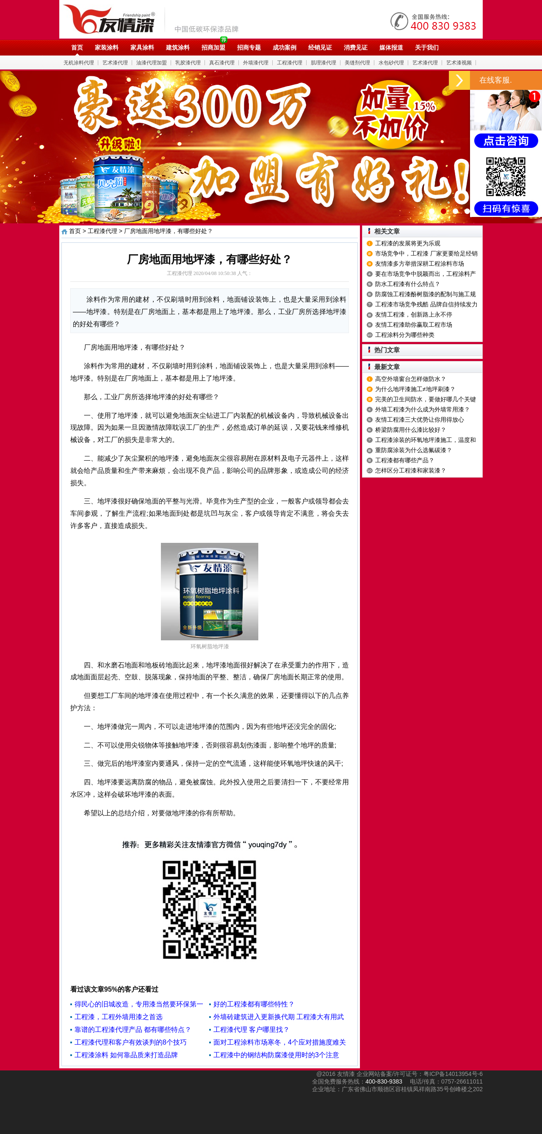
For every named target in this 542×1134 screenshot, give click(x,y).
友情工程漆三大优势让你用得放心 (419, 419)
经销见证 (320, 47)
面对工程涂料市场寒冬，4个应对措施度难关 (279, 1042)
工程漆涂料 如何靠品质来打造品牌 (126, 1055)
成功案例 (284, 47)
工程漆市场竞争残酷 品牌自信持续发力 (426, 304)
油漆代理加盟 (151, 63)
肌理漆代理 (323, 63)
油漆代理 (155, 19)
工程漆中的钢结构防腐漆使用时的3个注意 (276, 1055)
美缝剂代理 (357, 63)
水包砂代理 (391, 63)
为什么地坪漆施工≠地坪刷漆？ (415, 389)
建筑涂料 (178, 47)
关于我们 (427, 47)
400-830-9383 (383, 1081)
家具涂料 (142, 47)
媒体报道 (391, 47)
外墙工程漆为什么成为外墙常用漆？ (422, 409)
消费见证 (356, 47)
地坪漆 (80, 378)
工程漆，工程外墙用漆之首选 (119, 1016)
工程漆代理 (289, 63)
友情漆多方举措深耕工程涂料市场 (419, 263)
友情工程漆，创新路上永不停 (413, 314)
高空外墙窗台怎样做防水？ (410, 378)
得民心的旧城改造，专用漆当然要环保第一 (139, 1004)
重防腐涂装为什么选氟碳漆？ (413, 450)
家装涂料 (107, 47)
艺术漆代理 (115, 63)
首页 (77, 47)
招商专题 (249, 47)
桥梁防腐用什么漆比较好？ (410, 429)
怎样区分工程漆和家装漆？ (410, 470)
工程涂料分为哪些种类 (404, 334)
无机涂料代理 (79, 63)
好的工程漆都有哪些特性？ (254, 1004)
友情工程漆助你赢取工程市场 (413, 324)
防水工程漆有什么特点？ (407, 284)
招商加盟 (213, 47)
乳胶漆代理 (188, 63)
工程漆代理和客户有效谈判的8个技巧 (131, 1042)
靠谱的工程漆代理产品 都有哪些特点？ (133, 1029)
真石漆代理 (222, 63)
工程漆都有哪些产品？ (404, 460)
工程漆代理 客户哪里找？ (251, 1029)
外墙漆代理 (255, 63)
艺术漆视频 (459, 63)
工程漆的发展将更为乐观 (407, 243)
